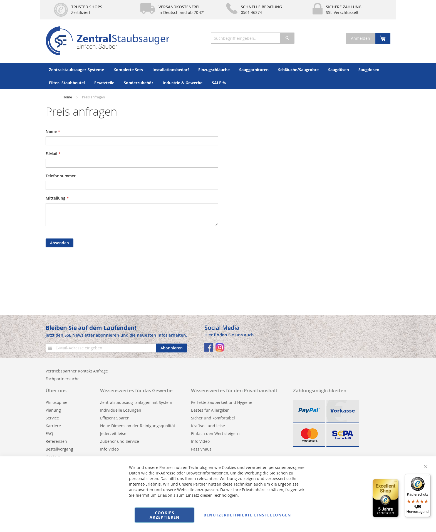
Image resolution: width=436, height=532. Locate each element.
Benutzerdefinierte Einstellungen (247, 515)
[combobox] (252, 38)
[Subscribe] (171, 348)
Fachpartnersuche (63, 378)
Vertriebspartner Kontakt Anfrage (77, 371)
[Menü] (427, 477)
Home (67, 97)
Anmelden (360, 38)
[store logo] (107, 41)
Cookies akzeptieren (165, 515)
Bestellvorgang (59, 449)
